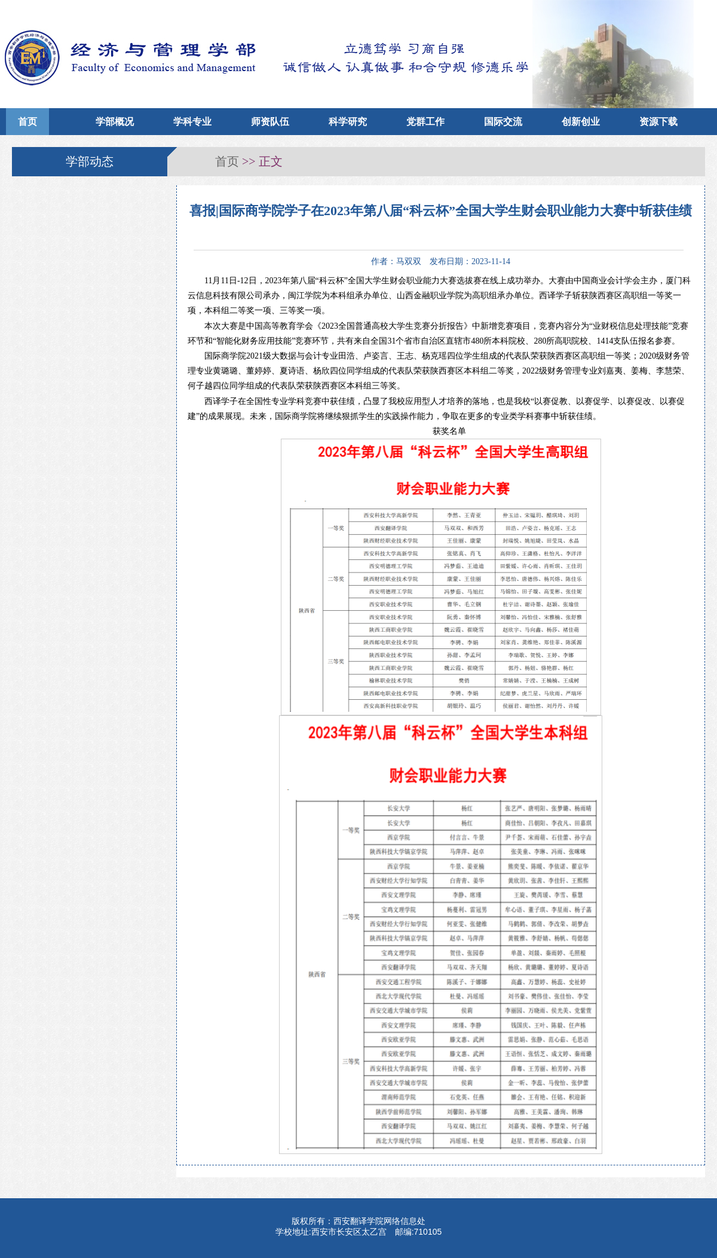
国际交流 (503, 122)
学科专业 (192, 122)
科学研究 (348, 122)
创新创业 (581, 122)
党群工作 (425, 122)
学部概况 (115, 122)
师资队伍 (270, 122)
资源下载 (658, 122)
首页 (27, 122)
